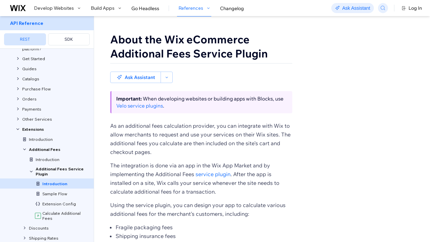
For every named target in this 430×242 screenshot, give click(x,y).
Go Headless (145, 8)
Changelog (232, 8)
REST (25, 39)
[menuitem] (47, 32)
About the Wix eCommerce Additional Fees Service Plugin (189, 46)
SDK (68, 39)
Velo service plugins (139, 94)
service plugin (213, 162)
